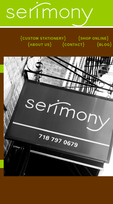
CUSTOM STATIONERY (43, 39)
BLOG (104, 45)
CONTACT (73, 45)
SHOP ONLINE (94, 39)
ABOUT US (40, 45)
